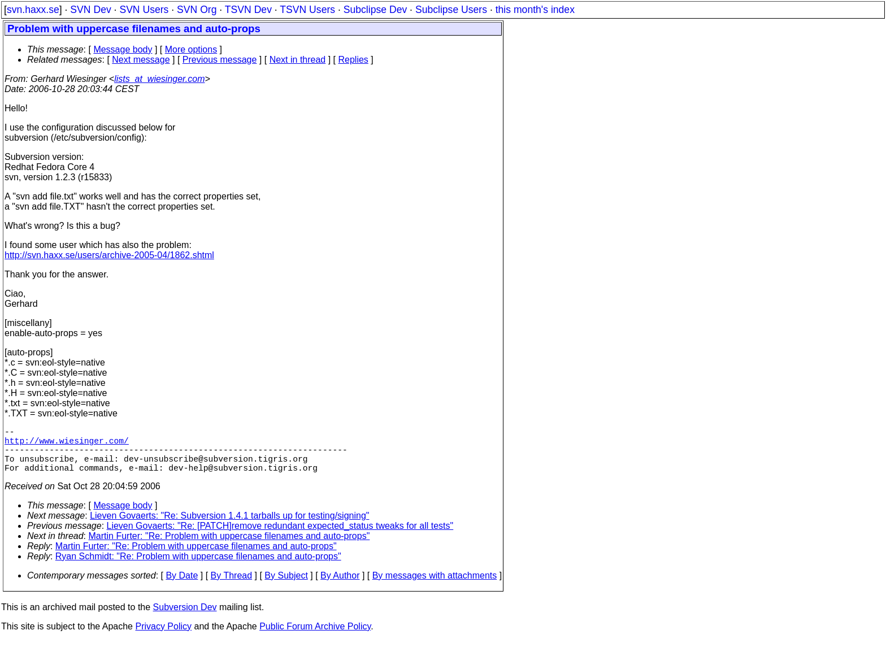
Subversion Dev (185, 618)
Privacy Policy (163, 637)
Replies (353, 59)
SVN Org (196, 9)
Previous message (220, 59)
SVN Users (143, 9)
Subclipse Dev (375, 9)
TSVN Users (307, 9)
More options (191, 49)
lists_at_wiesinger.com (159, 79)
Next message (141, 59)
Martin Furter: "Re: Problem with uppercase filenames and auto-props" (229, 547)
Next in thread (298, 59)
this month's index (535, 9)
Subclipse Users (451, 9)
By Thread (232, 587)
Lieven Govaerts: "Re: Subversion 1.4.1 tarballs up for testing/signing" (229, 527)
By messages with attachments (434, 587)
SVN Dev (90, 9)
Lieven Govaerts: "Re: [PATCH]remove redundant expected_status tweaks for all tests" (280, 537)
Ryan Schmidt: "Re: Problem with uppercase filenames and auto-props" (198, 567)
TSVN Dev (248, 9)
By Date (182, 587)
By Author (339, 587)
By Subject (285, 587)
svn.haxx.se (33, 9)
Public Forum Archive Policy (315, 637)
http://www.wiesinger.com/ (67, 444)
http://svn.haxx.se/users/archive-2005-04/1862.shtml (109, 255)
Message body (122, 49)
